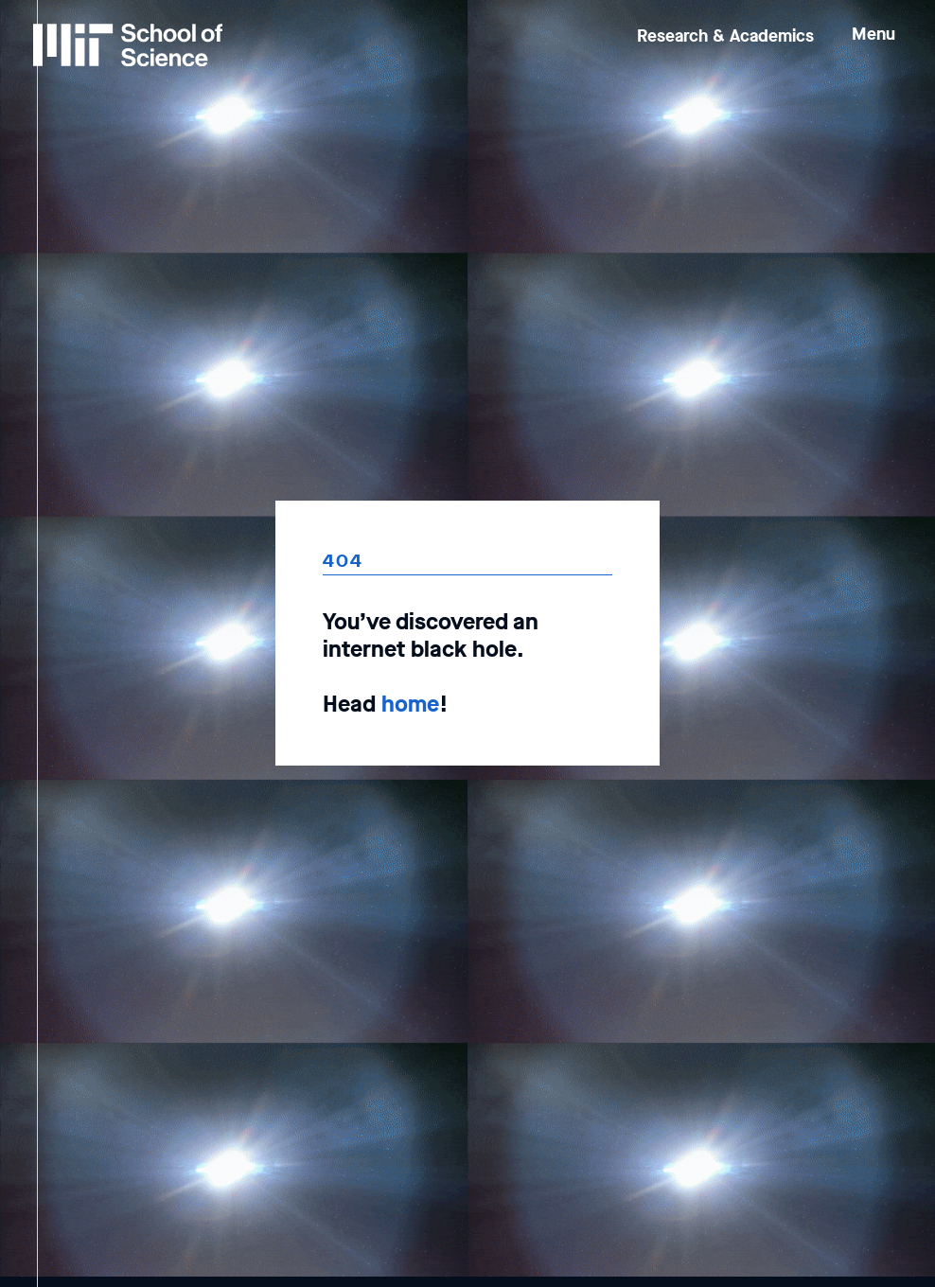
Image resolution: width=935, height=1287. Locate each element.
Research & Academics (725, 36)
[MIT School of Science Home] (127, 45)
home (410, 704)
